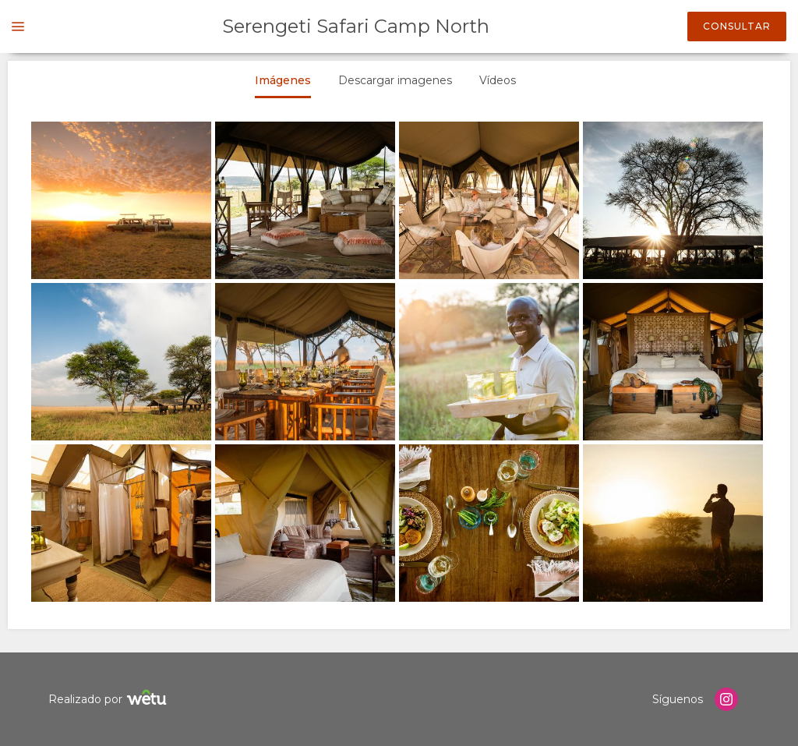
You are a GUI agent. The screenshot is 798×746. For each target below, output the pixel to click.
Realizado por (109, 699)
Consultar (737, 26)
